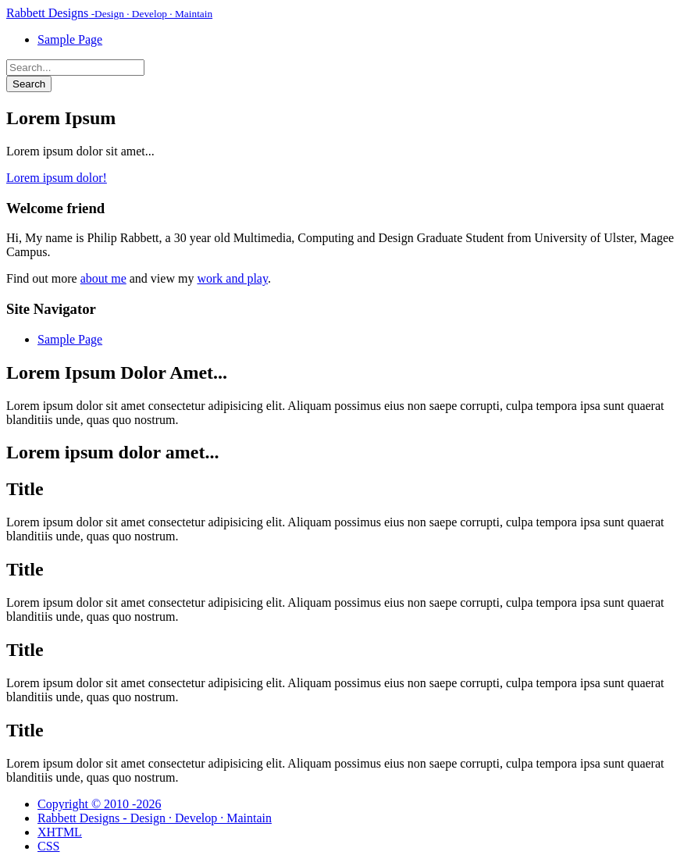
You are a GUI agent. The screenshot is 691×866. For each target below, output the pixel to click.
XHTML (59, 832)
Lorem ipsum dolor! (56, 177)
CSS (48, 846)
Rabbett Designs (109, 13)
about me (103, 278)
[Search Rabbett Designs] (75, 67)
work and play (232, 278)
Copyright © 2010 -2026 (99, 804)
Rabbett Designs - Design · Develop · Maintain (154, 818)
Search (28, 84)
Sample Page (69, 39)
